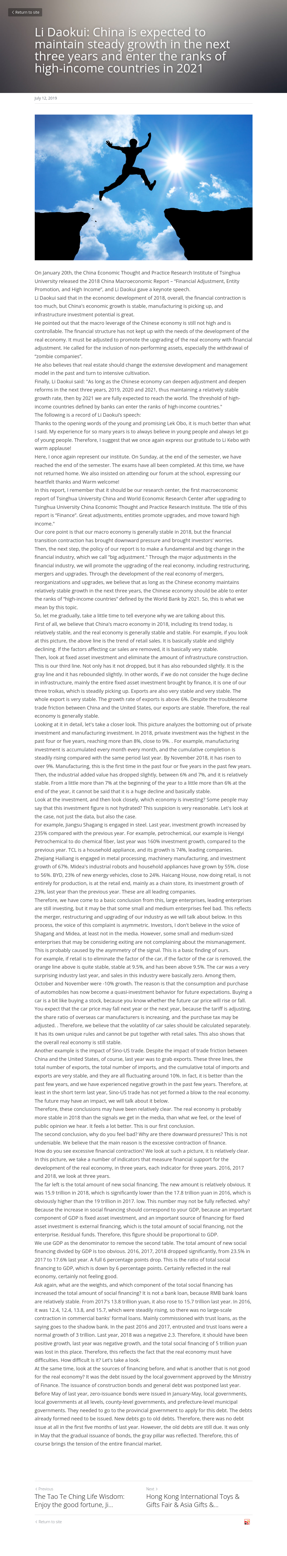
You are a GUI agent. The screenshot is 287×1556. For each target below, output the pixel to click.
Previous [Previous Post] (44, 1488)
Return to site (25, 12)
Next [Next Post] (152, 1488)
